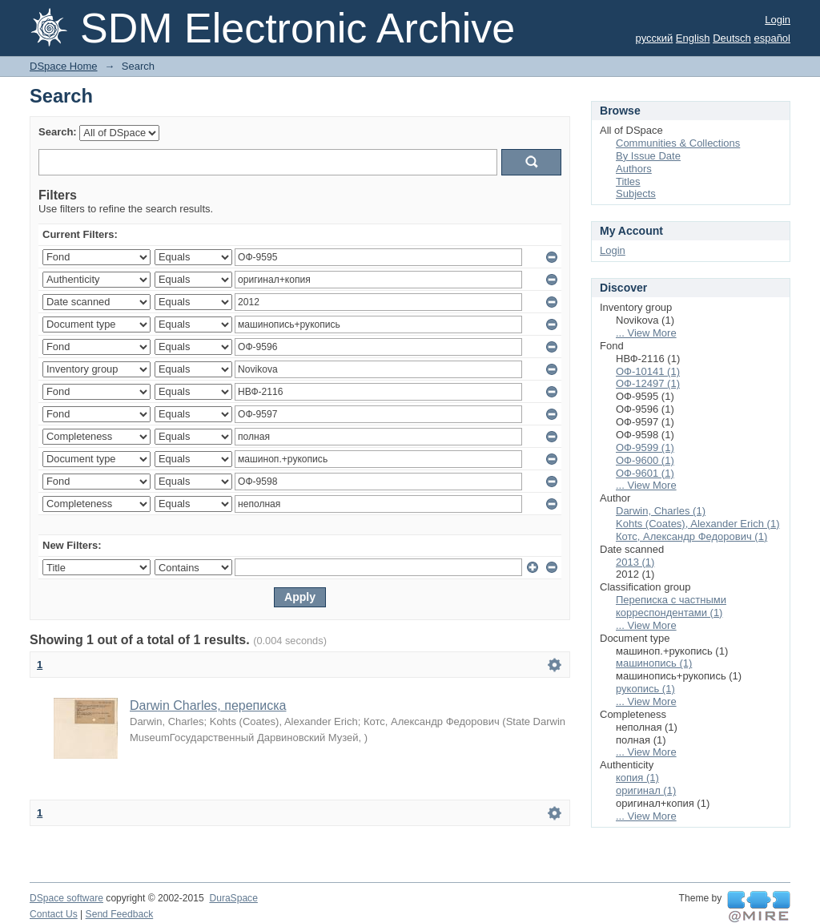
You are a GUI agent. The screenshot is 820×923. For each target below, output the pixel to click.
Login (777, 20)
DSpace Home (64, 66)
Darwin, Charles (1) (660, 511)
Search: (57, 132)
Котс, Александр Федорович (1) (691, 536)
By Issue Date (648, 156)
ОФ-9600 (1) (645, 460)
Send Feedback (120, 914)
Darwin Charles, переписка (208, 705)
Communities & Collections (678, 143)
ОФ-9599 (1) (645, 447)
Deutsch (732, 38)
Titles (628, 181)
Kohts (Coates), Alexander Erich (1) (697, 524)
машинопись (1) (654, 663)
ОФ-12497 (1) (648, 383)
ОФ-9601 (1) (645, 473)
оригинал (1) (646, 790)
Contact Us (54, 914)
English (693, 38)
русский (654, 38)
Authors (634, 169)
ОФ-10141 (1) (648, 371)
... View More (646, 333)
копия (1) (637, 778)
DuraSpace (233, 898)
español (772, 38)
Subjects (636, 193)
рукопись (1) (645, 689)
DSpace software (66, 898)
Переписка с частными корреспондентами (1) (671, 606)
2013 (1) (635, 562)
